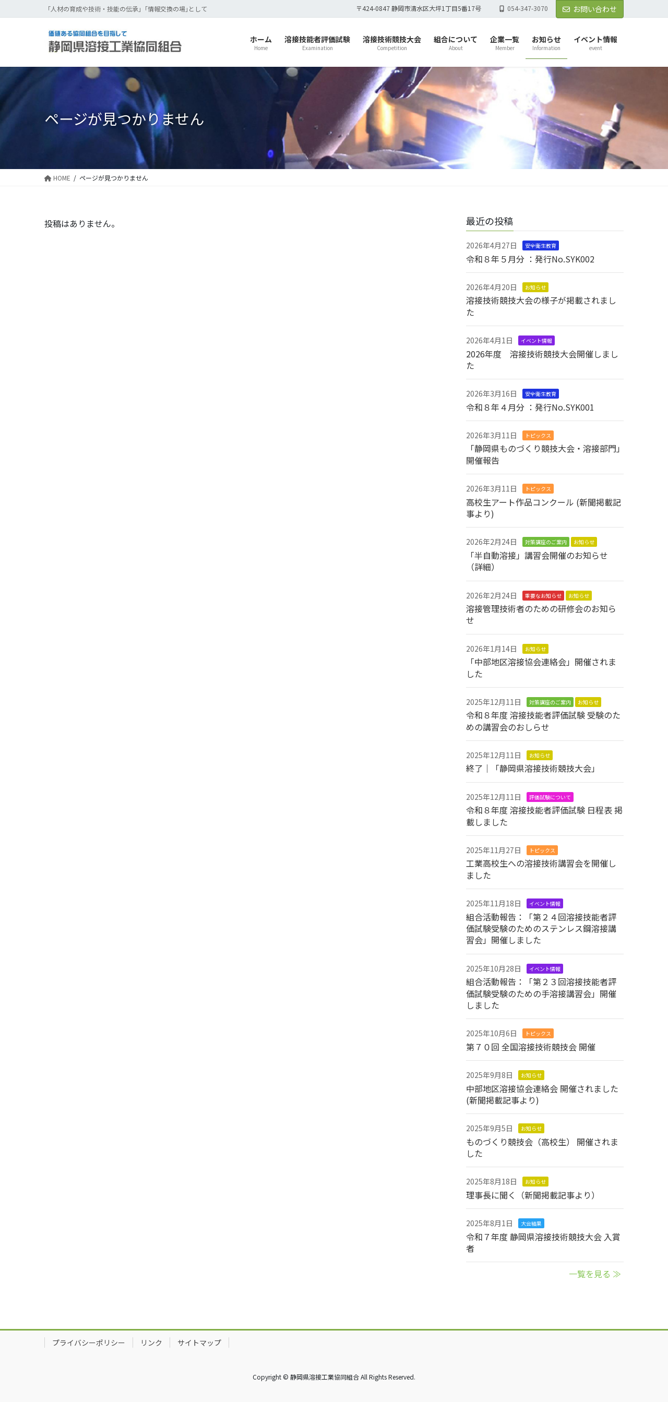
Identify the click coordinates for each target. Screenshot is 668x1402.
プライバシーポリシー (88, 1342)
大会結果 (531, 1223)
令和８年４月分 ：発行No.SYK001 (530, 407)
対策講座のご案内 (546, 542)
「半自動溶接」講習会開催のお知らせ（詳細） (537, 561)
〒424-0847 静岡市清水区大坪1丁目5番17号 (418, 8)
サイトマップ (199, 1342)
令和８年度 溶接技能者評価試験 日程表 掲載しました (544, 816)
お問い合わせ (590, 9)
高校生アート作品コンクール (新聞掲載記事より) (543, 508)
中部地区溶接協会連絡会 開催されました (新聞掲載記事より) (542, 1094)
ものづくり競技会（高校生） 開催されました (542, 1147)
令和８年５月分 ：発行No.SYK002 (530, 259)
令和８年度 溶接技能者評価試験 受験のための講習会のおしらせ (543, 721)
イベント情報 (536, 340)
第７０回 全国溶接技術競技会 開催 (530, 1046)
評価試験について (550, 797)
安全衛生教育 (540, 245)
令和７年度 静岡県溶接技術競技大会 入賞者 (543, 1242)
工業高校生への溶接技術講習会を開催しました (541, 869)
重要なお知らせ (543, 596)
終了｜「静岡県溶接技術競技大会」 (533, 768)
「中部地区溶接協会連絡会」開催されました (541, 667)
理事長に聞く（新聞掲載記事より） (533, 1195)
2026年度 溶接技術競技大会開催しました (542, 359)
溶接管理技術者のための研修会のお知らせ (541, 614)
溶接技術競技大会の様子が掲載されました (541, 306)
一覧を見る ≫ (595, 1273)
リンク (151, 1342)
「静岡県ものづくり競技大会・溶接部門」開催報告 (543, 454)
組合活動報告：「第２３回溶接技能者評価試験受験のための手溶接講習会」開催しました (541, 993)
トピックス (538, 435)
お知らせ (535, 287)
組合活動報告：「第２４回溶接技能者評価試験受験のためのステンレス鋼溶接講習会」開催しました (541, 928)
